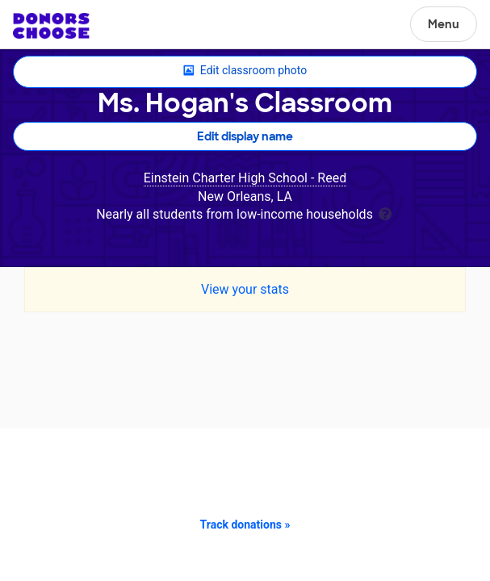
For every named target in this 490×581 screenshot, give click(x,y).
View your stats (245, 289)
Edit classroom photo (245, 71)
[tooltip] (385, 213)
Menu (443, 24)
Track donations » (245, 524)
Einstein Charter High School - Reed (245, 178)
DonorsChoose (51, 26)
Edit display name (245, 136)
